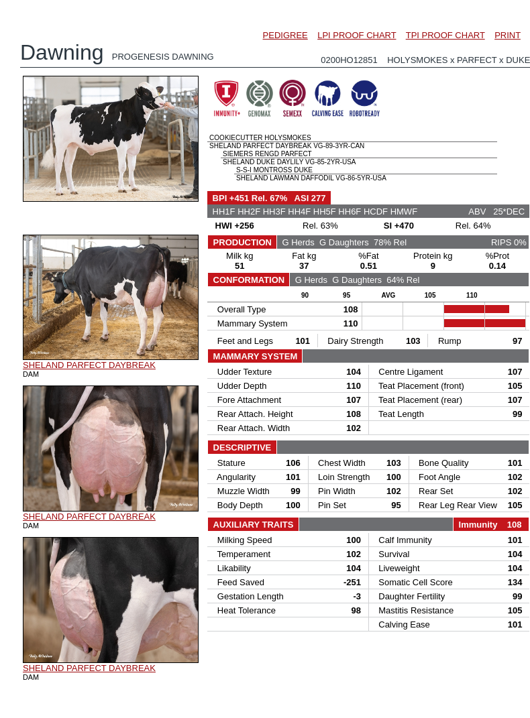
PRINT (507, 35)
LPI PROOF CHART (356, 35)
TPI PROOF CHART (445, 35)
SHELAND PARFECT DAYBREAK (89, 365)
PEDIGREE (285, 35)
